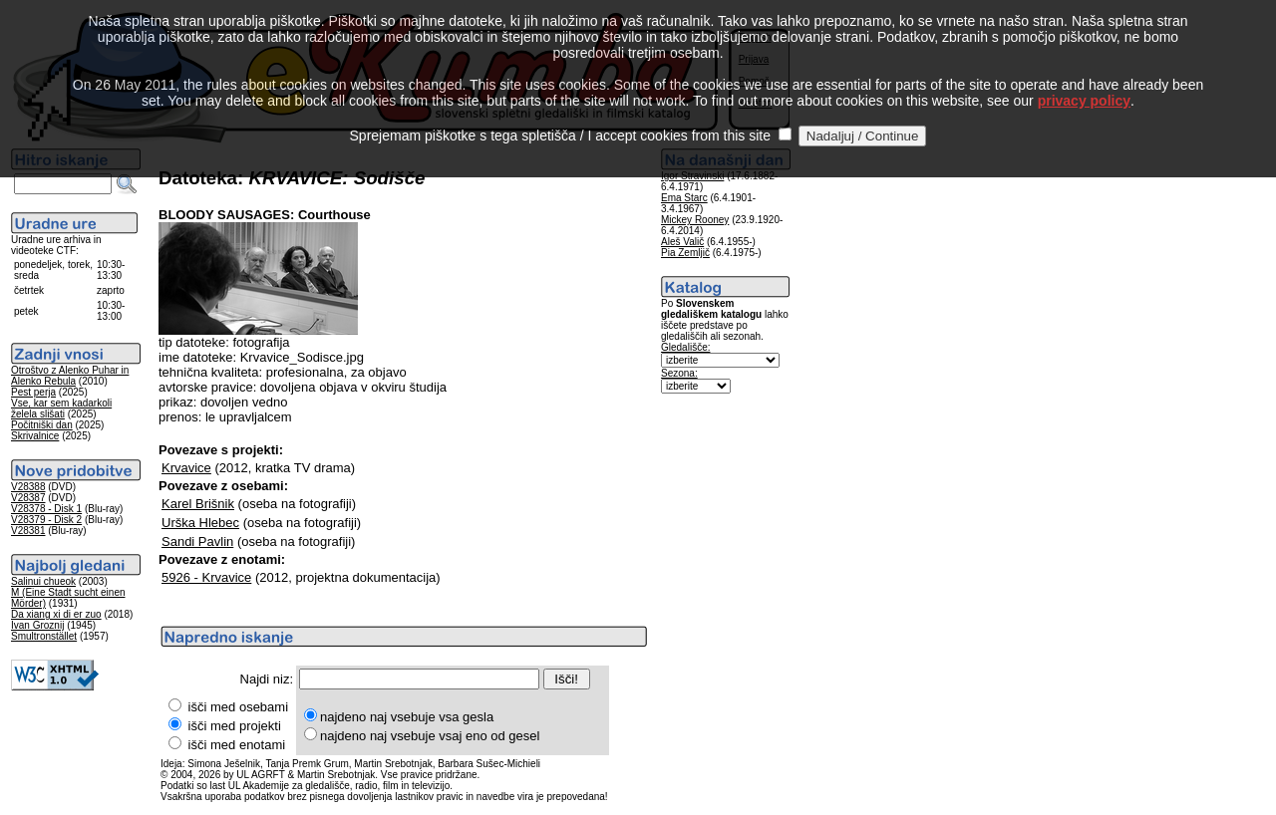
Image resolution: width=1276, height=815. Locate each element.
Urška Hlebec (200, 522)
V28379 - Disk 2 (46, 519)
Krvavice (186, 467)
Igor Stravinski (692, 175)
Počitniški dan (42, 424)
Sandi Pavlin (197, 541)
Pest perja (33, 392)
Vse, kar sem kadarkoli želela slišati (61, 408)
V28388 (28, 486)
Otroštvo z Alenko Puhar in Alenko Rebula (70, 376)
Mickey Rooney (695, 219)
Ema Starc (684, 197)
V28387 (28, 497)
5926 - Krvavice (206, 577)
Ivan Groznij (37, 625)
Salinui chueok (43, 581)
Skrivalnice (35, 435)
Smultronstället (44, 636)
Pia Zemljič (685, 252)
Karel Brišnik (197, 503)
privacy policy (1084, 80)
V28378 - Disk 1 (46, 508)
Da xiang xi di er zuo (56, 614)
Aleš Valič (682, 241)
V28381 (28, 530)
